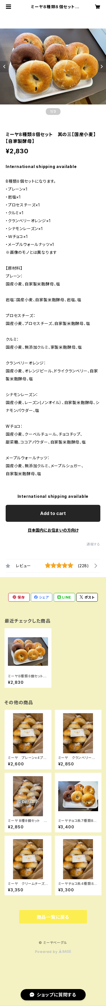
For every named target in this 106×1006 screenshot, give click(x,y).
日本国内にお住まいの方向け (53, 530)
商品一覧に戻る (53, 917)
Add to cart (53, 513)
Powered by (53, 952)
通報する (93, 544)
